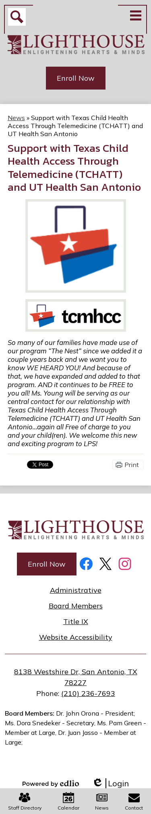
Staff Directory (24, 801)
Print (131, 465)
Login (110, 783)
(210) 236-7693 (88, 693)
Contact (134, 801)
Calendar (68, 801)
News (102, 801)
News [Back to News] (16, 118)
